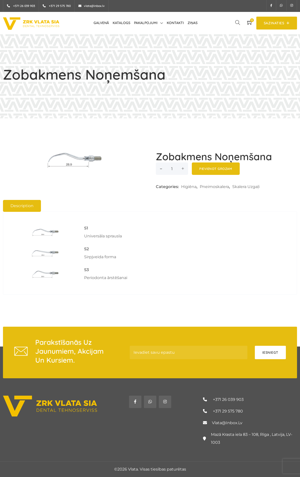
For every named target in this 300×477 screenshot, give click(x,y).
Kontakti (175, 23)
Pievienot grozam (215, 169)
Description (21, 205)
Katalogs (121, 23)
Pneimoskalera (214, 186)
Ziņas (193, 23)
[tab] (22, 206)
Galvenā (101, 23)
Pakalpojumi (146, 23)
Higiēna (189, 186)
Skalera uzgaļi (246, 186)
